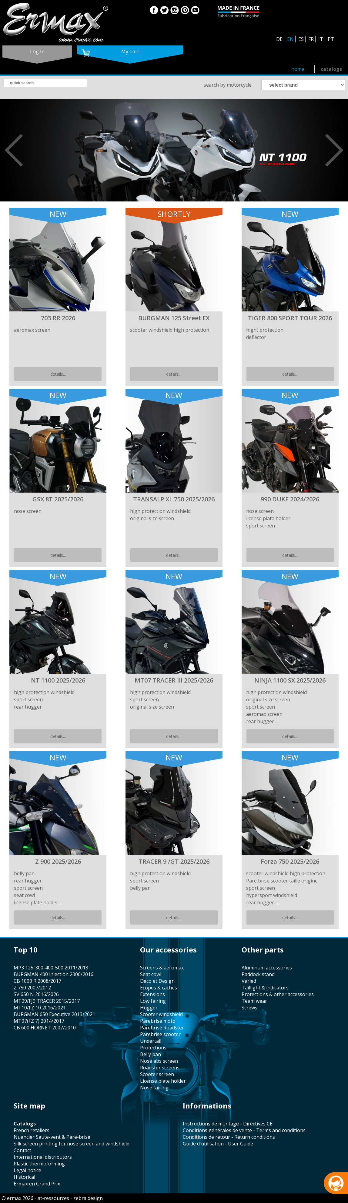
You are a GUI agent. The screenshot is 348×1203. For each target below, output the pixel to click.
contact (22, 1150)
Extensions (152, 994)
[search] (45, 83)
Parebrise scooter (160, 1034)
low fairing (153, 1001)
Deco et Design (157, 981)
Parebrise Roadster (162, 1027)
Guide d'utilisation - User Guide (218, 1143)
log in (37, 51)
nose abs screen (159, 1061)
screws (249, 1007)
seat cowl (150, 974)
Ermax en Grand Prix (37, 1183)
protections (153, 1047)
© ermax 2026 (17, 1198)
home (297, 69)
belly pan (150, 1054)
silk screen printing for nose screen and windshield (71, 1143)
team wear (254, 1001)
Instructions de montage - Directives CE (228, 1123)
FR (311, 39)
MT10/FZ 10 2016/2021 (40, 1007)
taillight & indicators (265, 987)
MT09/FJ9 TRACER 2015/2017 (47, 1001)
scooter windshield (161, 1014)
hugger (149, 1007)
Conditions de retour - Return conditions (229, 1137)
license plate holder (163, 1081)
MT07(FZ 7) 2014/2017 (39, 1021)
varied (249, 981)
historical (24, 1177)
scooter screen (157, 1074)
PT (331, 39)
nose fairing (154, 1087)
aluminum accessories (267, 967)
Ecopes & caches (158, 987)
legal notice (27, 1170)
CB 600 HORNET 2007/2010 (45, 1027)
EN (290, 39)
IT (320, 39)
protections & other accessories (278, 994)
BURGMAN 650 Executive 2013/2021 (54, 1014)
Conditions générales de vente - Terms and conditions (244, 1130)
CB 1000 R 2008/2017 (37, 981)
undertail (150, 1041)
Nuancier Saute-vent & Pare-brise (52, 1137)
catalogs (331, 69)
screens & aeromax (162, 967)
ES (301, 39)
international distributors (43, 1157)
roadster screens (159, 1067)
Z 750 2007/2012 (32, 987)
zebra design (88, 1198)
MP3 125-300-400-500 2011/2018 (51, 967)
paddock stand (258, 974)
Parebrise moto (158, 1021)
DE (279, 39)
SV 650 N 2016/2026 (36, 994)
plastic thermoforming (39, 1163)
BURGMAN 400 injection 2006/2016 (53, 974)
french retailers (31, 1130)
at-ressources (53, 1198)
